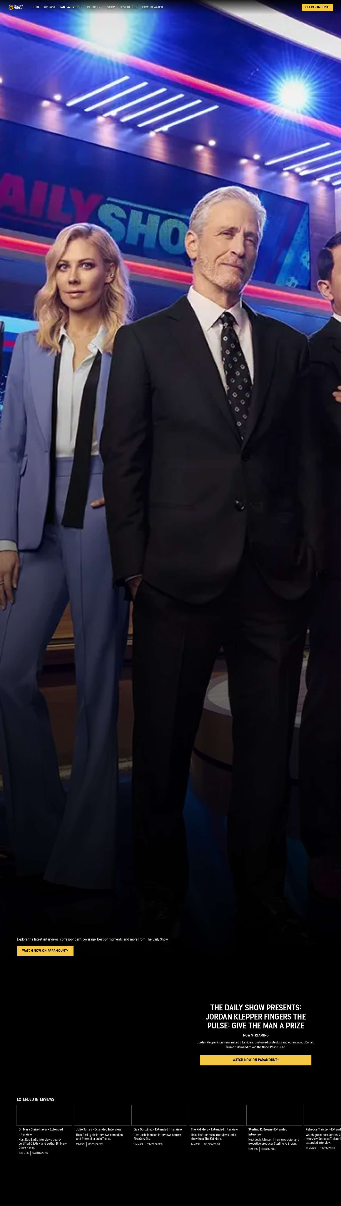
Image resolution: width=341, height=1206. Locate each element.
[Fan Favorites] (71, 7)
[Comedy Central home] (15, 7)
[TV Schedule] (128, 7)
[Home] (35, 7)
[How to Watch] (152, 7)
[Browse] (50, 7)
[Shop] (111, 7)
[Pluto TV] (95, 7)
